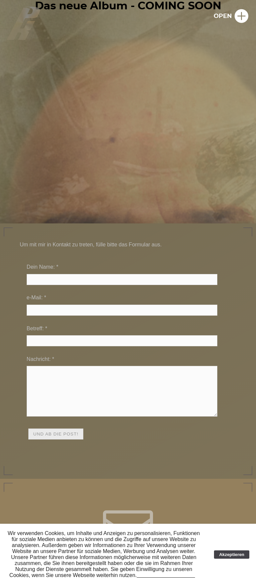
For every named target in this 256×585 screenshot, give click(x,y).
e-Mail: (35, 297)
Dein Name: (41, 267)
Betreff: (35, 328)
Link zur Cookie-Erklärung (167, 575)
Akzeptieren (231, 554)
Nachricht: (39, 359)
